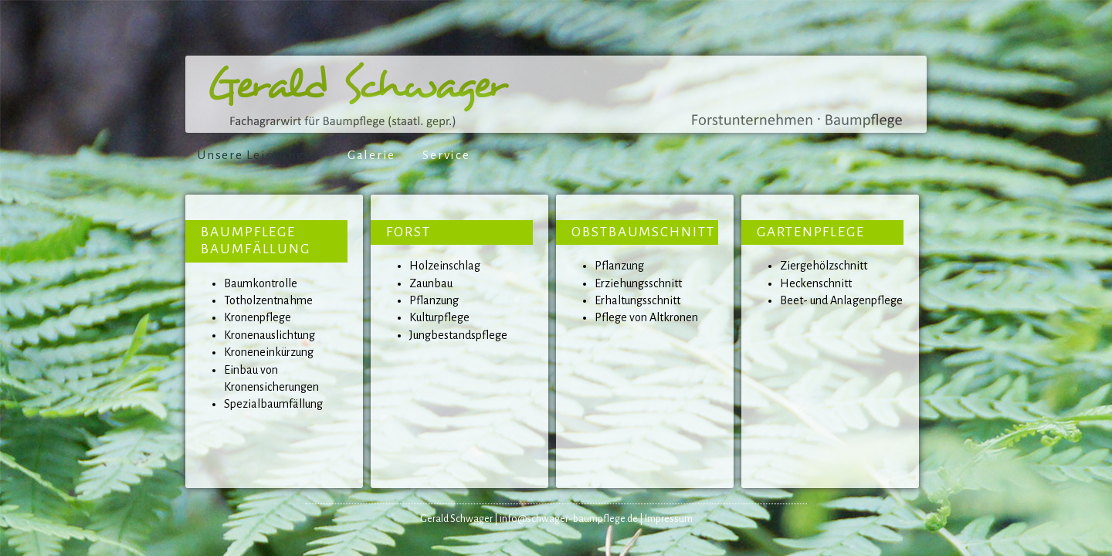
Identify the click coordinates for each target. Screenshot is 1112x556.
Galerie (371, 155)
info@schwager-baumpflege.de (569, 518)
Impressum (669, 518)
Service (446, 155)
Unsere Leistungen (258, 155)
